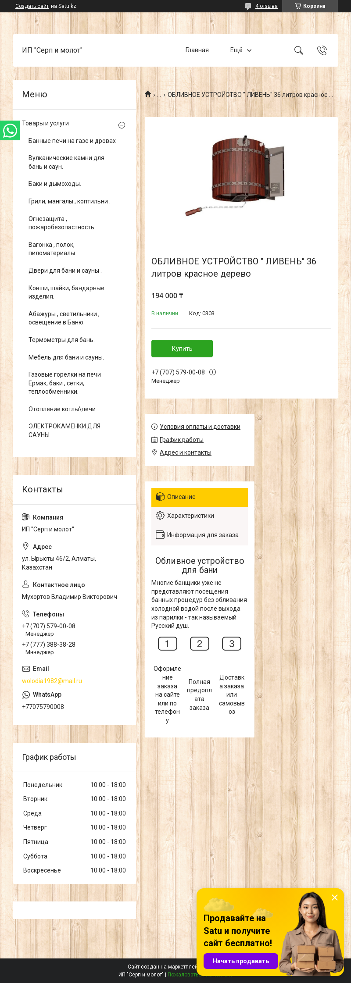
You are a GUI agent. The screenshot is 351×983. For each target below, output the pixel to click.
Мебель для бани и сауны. (66, 357)
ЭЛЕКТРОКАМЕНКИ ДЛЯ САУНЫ (64, 430)
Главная (197, 49)
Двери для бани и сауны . (65, 270)
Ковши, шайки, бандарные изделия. (66, 292)
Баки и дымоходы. (55, 183)
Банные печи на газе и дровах (72, 140)
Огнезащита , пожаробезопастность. (62, 223)
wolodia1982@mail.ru (52, 680)
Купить (182, 348)
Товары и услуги (45, 123)
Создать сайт (32, 6)
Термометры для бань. (62, 339)
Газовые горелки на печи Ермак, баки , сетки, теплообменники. (65, 383)
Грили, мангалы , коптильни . (70, 201)
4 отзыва (266, 6)
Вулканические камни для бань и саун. (66, 162)
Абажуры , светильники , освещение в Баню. (64, 318)
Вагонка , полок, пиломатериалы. (52, 249)
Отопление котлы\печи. (63, 409)
